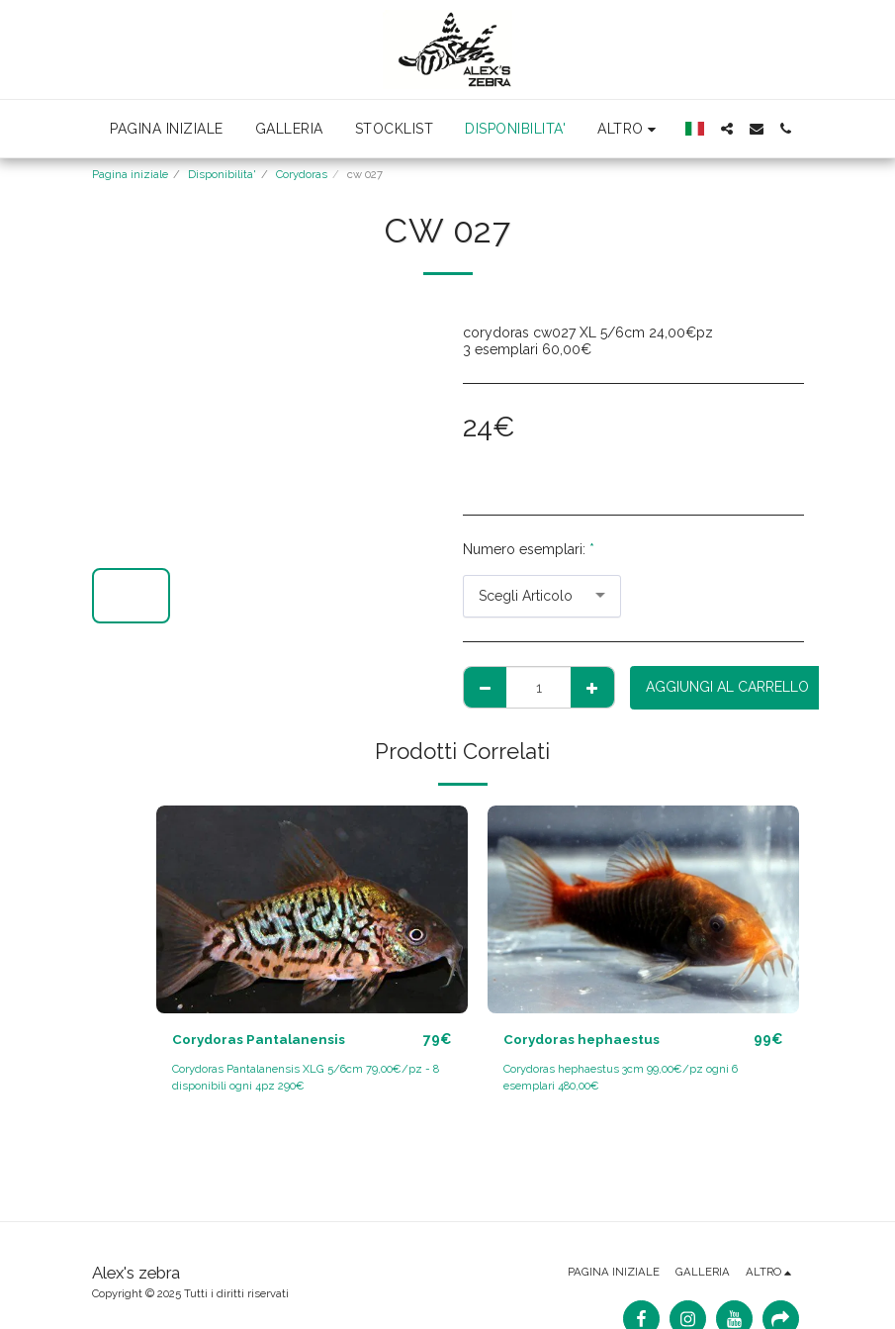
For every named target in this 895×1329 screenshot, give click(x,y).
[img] (312, 909)
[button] (727, 129)
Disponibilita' (222, 174)
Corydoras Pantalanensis (260, 1039)
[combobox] (542, 596)
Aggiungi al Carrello (727, 687)
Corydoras (301, 174)
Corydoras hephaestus (583, 1039)
